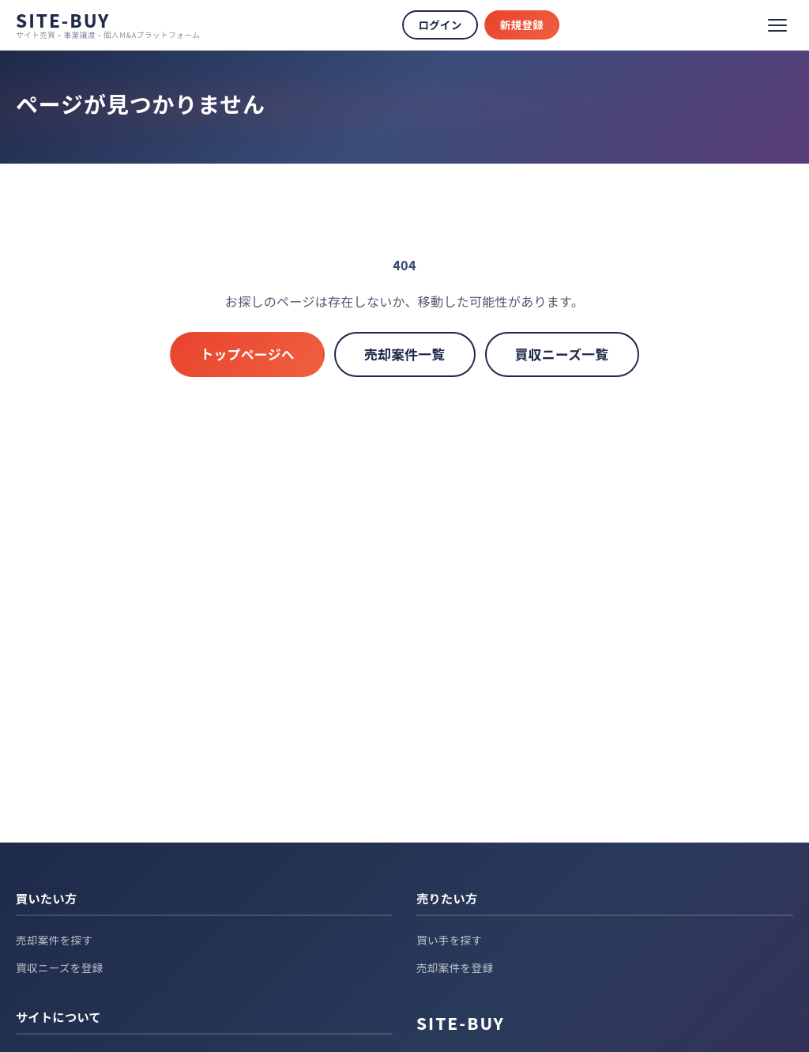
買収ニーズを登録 (59, 967)
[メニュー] (777, 25)
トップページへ (247, 354)
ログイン (439, 24)
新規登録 (522, 24)
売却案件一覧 (405, 354)
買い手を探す (449, 940)
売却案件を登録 (454, 967)
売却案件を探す (54, 940)
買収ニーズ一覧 (562, 354)
